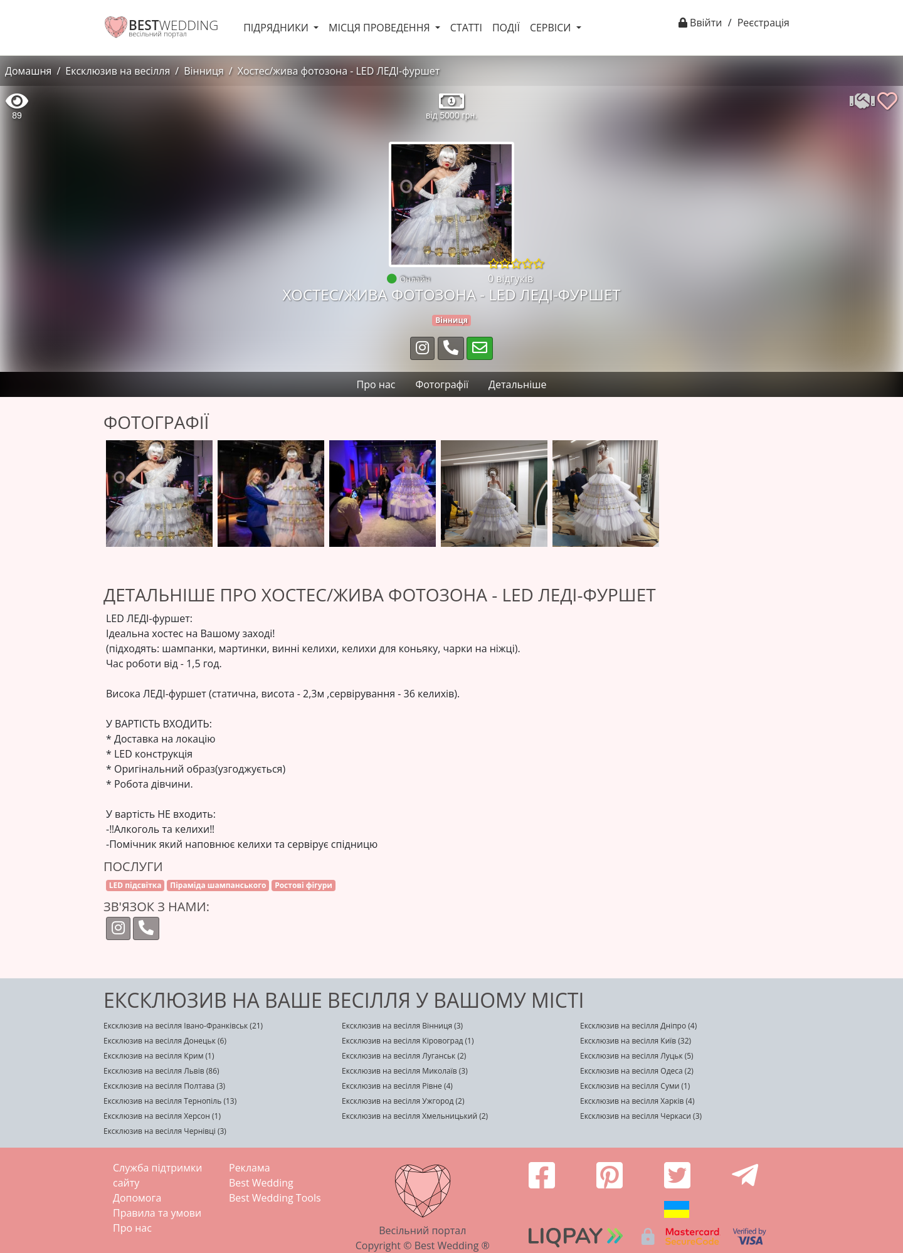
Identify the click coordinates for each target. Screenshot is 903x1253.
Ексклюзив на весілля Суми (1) (635, 1086)
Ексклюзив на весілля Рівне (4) (397, 1086)
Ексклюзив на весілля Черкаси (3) (641, 1116)
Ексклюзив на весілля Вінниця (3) (402, 1025)
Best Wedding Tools (275, 1198)
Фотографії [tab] (441, 384)
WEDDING (173, 25)
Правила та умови (157, 1213)
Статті (466, 27)
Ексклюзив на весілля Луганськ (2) (404, 1055)
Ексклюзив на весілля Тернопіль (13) (169, 1101)
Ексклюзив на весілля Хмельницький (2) (415, 1116)
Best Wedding (261, 1183)
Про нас (132, 1228)
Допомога (137, 1198)
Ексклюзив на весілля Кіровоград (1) (408, 1040)
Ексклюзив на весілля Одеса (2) (637, 1070)
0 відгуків (510, 278)
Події (506, 27)
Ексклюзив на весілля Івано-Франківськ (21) (183, 1025)
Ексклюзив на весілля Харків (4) (637, 1101)
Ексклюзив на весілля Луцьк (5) (637, 1055)
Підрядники (277, 27)
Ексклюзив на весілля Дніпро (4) (638, 1025)
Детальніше (517, 384)
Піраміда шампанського (218, 885)
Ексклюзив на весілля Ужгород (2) (403, 1101)
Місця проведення (381, 27)
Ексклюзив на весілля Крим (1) (158, 1055)
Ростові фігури (303, 885)
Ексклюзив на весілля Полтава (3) (164, 1086)
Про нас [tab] (376, 384)
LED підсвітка (135, 885)
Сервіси (552, 27)
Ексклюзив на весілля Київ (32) (635, 1040)
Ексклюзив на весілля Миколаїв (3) (405, 1070)
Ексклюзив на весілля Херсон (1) (162, 1116)
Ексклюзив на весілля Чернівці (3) (164, 1131)
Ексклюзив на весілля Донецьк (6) (164, 1040)
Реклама (249, 1168)
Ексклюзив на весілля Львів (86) (161, 1070)
